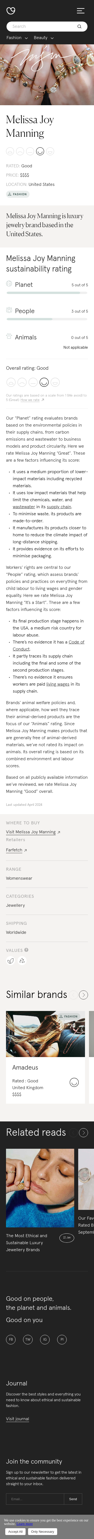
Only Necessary (42, 1531)
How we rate (30, 400)
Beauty (40, 38)
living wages (57, 684)
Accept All (15, 1531)
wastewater (24, 507)
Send (73, 1499)
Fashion (14, 38)
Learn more (25, 1524)
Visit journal (17, 1419)
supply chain (59, 507)
